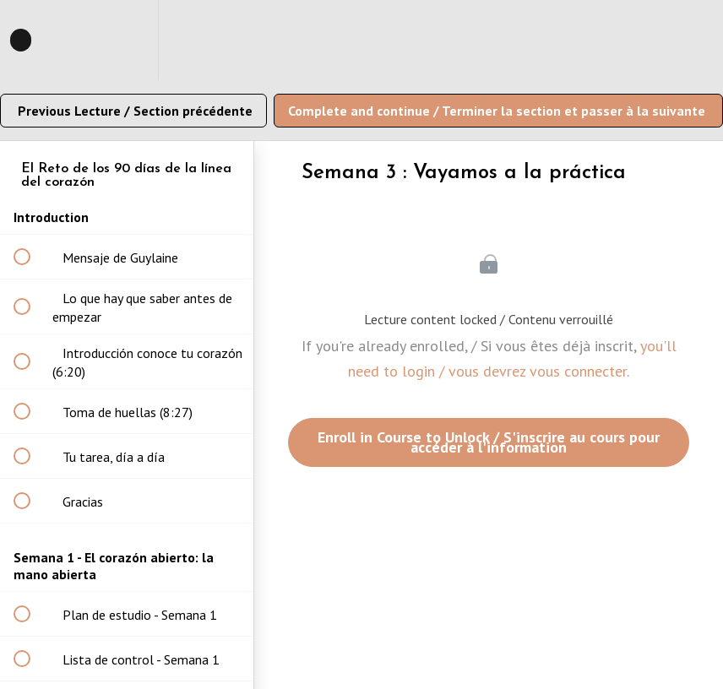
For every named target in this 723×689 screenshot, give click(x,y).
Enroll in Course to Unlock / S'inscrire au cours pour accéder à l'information (489, 442)
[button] (31, 40)
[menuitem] (126, 40)
